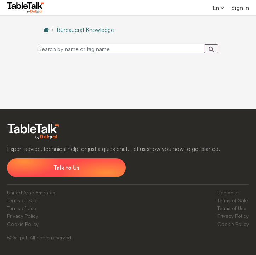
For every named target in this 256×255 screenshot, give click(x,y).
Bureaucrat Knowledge (85, 29)
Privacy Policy (22, 216)
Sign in (240, 7)
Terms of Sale (22, 200)
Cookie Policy (23, 224)
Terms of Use (21, 208)
